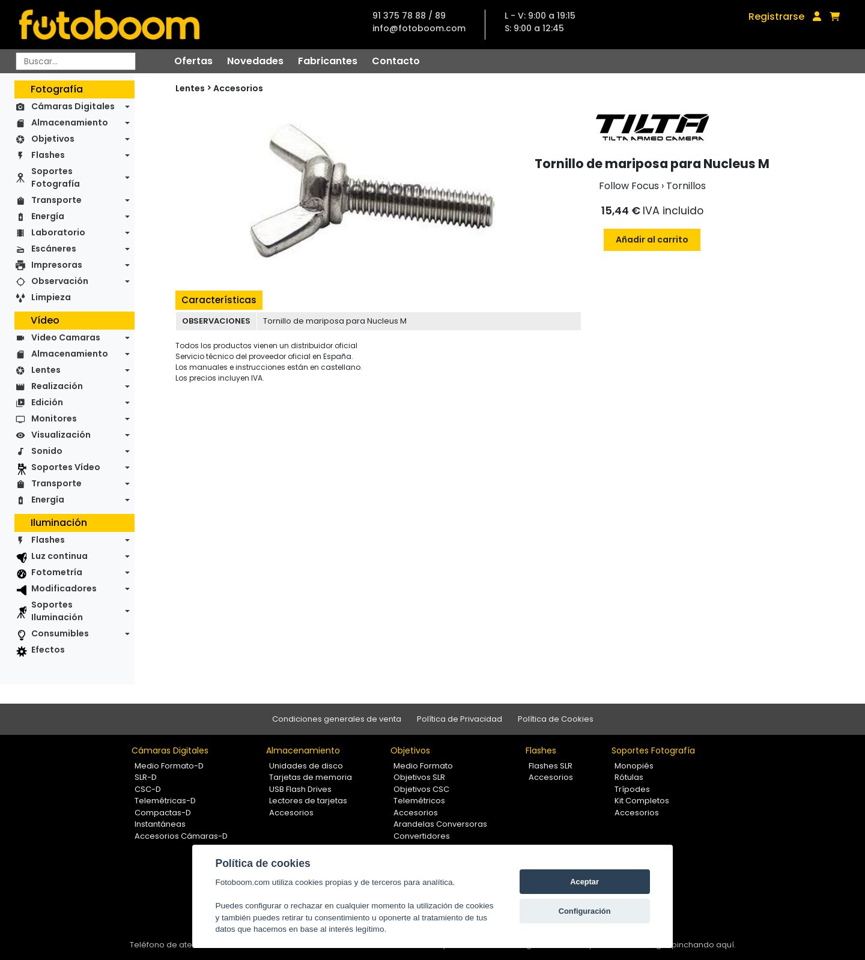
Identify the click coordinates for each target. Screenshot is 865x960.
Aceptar (584, 881)
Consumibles (60, 633)
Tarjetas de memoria (310, 777)
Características (218, 300)
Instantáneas (160, 824)
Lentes (46, 370)
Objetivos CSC (421, 789)
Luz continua (59, 556)
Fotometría (56, 572)
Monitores (54, 418)
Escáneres (53, 249)
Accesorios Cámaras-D (181, 836)
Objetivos (52, 139)
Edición (47, 402)
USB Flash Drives (300, 789)
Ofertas (193, 61)
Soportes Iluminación (57, 611)
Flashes (48, 155)
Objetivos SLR (419, 777)
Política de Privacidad (459, 719)
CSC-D (148, 789)
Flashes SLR (550, 765)
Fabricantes (327, 61)
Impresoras (56, 265)
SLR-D (146, 777)
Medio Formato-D (169, 765)
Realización (57, 386)
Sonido (46, 451)
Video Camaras (65, 337)
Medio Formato (423, 765)
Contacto (396, 61)
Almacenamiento (69, 122)
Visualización (61, 435)
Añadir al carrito (652, 240)
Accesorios (238, 88)
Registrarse (776, 16)
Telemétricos (419, 800)
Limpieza (51, 297)
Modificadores (64, 588)
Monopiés (634, 765)
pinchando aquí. (704, 944)
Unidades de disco (306, 765)
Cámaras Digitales (73, 106)
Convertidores (421, 836)
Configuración (585, 911)
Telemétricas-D (165, 800)
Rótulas (629, 777)
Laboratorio (58, 232)
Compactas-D (163, 812)
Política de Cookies (555, 719)
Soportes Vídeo (65, 467)
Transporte (56, 200)
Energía (47, 216)
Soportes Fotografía (55, 177)
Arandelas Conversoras (440, 824)
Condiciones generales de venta (336, 719)
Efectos (48, 650)
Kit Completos (642, 800)
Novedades (255, 61)
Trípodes (632, 789)
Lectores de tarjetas (308, 800)
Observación (59, 281)
